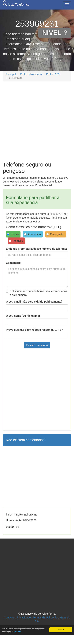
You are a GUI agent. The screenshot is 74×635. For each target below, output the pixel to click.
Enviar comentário (37, 345)
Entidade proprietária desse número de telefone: (36, 248)
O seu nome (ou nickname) (23, 315)
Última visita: (14, 520)
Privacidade (24, 617)
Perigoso (16, 240)
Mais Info (17, 631)
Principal (11, 74)
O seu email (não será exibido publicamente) (34, 301)
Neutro (13, 234)
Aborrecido (32, 234)
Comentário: (13, 262)
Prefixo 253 (53, 74)
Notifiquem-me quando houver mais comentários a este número (36, 293)
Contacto (9, 617)
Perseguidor (55, 234)
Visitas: (10, 526)
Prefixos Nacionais (31, 74)
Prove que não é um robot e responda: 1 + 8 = (34, 329)
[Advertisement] (35, 121)
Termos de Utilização (45, 617)
